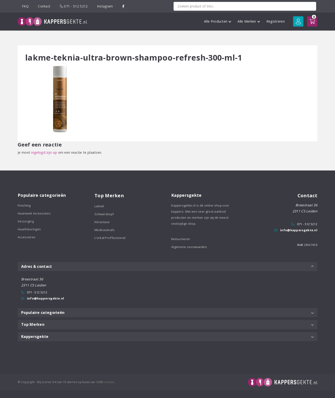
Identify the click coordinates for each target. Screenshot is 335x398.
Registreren (275, 21)
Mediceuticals (104, 230)
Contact (44, 6)
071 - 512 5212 (74, 6)
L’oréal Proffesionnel (109, 238)
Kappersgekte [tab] (167, 336)
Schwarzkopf (104, 214)
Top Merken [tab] (167, 324)
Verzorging (26, 221)
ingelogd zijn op (44, 152)
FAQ (25, 6)
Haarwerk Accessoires (34, 213)
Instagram (105, 6)
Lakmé (99, 206)
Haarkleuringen (29, 229)
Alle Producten (217, 21)
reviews (109, 382)
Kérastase (102, 222)
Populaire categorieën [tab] (167, 312)
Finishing (24, 205)
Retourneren (180, 239)
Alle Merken (249, 21)
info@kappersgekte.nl (298, 230)
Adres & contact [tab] (167, 266)
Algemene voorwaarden (189, 247)
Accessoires (26, 237)
